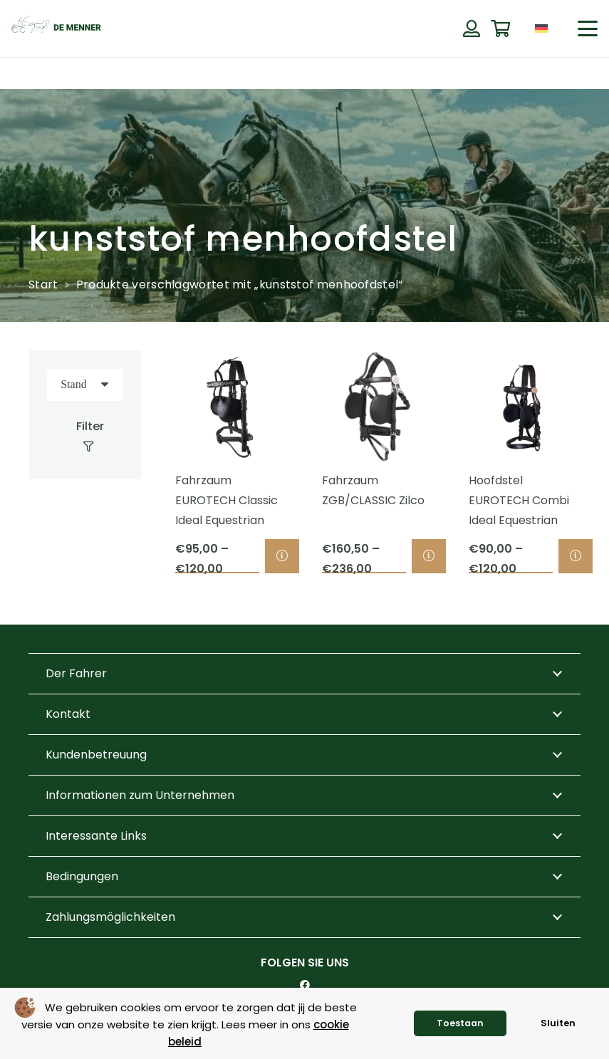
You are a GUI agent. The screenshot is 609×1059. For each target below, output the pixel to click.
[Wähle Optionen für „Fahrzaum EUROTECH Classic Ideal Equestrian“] (282, 556)
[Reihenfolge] (85, 384)
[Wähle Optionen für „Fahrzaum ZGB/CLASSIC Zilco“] (429, 556)
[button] (587, 28)
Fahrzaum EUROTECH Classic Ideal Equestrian (226, 500)
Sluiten (558, 1023)
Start (43, 284)
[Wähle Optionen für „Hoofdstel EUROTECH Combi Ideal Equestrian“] (575, 556)
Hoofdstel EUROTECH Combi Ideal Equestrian (518, 500)
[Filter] (84, 436)
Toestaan (460, 1023)
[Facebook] (305, 985)
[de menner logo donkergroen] (56, 28)
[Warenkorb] (500, 29)
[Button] (471, 28)
